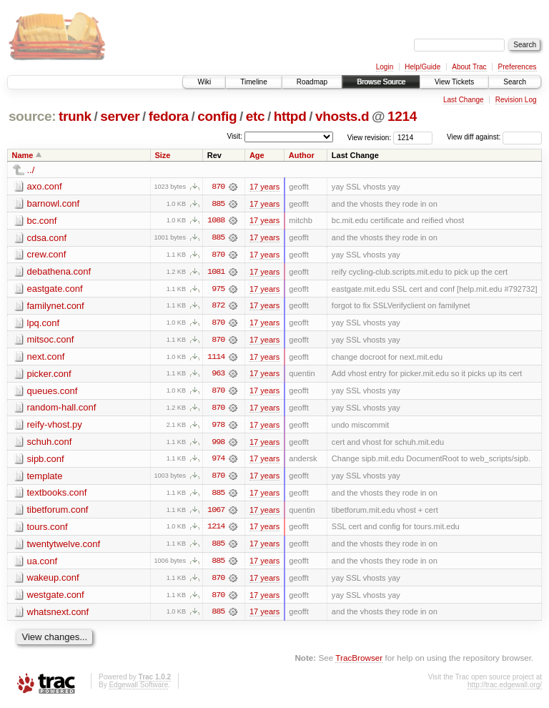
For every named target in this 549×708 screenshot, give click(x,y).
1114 (215, 358)
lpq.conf (43, 323)
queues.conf (52, 392)
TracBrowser (358, 662)
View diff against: (494, 137)
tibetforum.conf (58, 512)
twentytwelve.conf (64, 546)
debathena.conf (59, 272)
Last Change (463, 100)
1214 (402, 116)
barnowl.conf (53, 203)
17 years (264, 186)
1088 (215, 221)
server (119, 116)
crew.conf (46, 255)
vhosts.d (342, 116)
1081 (215, 272)
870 (218, 186)
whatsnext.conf (58, 615)
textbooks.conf (57, 495)
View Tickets (454, 82)
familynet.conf (55, 306)
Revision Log (516, 100)
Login (384, 67)
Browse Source (381, 82)
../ (31, 169)
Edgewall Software (138, 688)
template (45, 478)
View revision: (369, 137)
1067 (215, 512)
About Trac (469, 67)
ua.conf (42, 564)
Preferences (517, 67)
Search (514, 82)
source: (32, 116)
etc (255, 116)
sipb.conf (45, 461)
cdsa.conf (47, 237)
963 (218, 375)
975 (218, 289)
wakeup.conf (53, 581)
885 (218, 204)
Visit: (234, 136)
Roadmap (312, 82)
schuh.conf (49, 443)
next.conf (46, 358)
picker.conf (49, 375)
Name (23, 155)
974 (218, 461)
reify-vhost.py (54, 426)
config (217, 116)
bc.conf (42, 220)
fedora (169, 116)
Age (256, 155)
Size (162, 155)
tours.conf (47, 529)
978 (218, 427)
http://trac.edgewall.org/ (505, 688)
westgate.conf (55, 598)
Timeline (253, 82)
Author (302, 155)
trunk (75, 116)
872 (218, 307)
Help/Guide (422, 67)
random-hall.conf (62, 409)
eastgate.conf (55, 289)
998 (218, 444)
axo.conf (44, 186)
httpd (290, 116)
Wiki (204, 82)
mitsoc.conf (50, 340)
